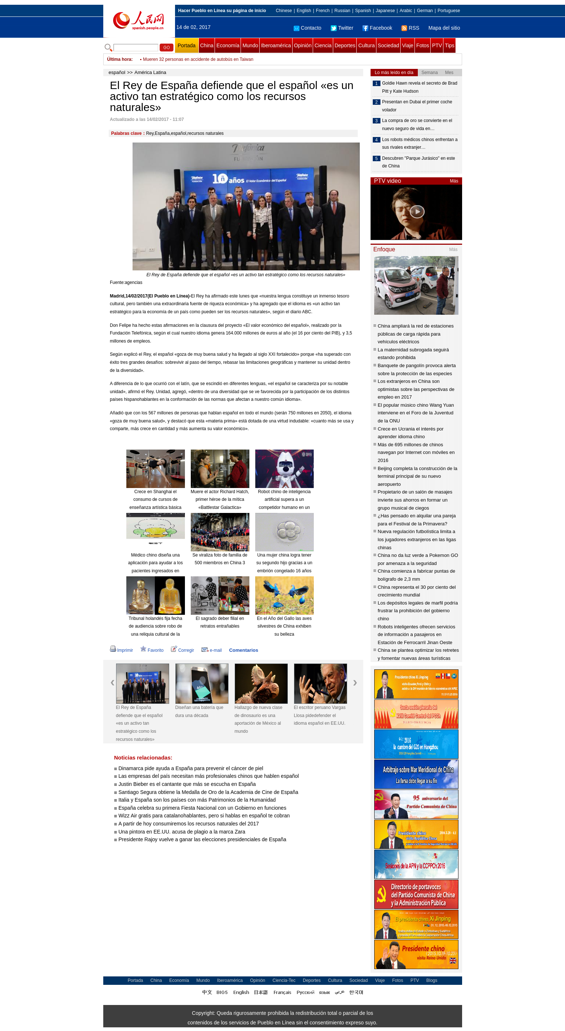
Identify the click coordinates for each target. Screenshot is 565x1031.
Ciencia (323, 45)
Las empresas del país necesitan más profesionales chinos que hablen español (209, 776)
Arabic (405, 10)
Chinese (284, 10)
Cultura (366, 45)
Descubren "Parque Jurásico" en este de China (418, 162)
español (117, 72)
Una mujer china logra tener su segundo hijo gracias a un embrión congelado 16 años (284, 563)
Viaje (407, 45)
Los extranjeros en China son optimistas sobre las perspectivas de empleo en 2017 (416, 389)
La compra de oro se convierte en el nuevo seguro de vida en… (417, 124)
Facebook (377, 28)
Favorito (151, 650)
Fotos (422, 45)
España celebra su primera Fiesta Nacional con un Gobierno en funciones (202, 808)
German (425, 10)
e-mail (211, 650)
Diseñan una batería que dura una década (199, 711)
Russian (342, 10)
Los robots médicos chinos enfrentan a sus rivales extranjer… (420, 143)
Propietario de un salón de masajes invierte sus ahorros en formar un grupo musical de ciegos (415, 499)
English (304, 10)
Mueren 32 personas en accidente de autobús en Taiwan (198, 59)
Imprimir (121, 650)
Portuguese (449, 10)
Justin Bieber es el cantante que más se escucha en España (187, 784)
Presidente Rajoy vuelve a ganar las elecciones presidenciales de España (202, 839)
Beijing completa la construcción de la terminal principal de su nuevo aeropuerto (418, 476)
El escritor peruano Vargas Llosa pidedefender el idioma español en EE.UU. (320, 715)
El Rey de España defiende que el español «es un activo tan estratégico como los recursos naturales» (139, 723)
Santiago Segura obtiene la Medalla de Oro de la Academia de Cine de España (208, 792)
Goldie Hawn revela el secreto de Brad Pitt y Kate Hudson (419, 87)
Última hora (119, 59)
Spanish (363, 10)
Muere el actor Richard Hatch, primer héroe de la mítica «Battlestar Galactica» (220, 499)
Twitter (342, 28)
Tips (449, 45)
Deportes (345, 45)
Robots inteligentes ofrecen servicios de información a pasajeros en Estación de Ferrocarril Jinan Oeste (417, 634)
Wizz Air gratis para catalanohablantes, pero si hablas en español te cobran (204, 815)
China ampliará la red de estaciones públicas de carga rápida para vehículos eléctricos (416, 333)
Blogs (431, 980)
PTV (437, 45)
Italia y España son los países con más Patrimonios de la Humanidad (197, 800)
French (323, 10)
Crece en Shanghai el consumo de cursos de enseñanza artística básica (155, 499)
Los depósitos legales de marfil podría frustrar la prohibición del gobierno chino (418, 610)
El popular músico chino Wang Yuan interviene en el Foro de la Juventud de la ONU (416, 413)
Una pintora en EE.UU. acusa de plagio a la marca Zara (182, 832)
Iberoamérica (276, 45)
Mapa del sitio (444, 28)
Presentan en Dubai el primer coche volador (417, 105)
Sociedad (388, 45)
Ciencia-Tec (283, 980)
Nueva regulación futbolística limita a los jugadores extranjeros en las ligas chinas (417, 539)
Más (454, 181)
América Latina (150, 72)
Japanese (385, 10)
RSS (410, 28)
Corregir (182, 650)
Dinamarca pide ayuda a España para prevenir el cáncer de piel (191, 768)
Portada (187, 45)
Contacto (307, 28)
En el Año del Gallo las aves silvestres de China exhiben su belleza (284, 626)
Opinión (303, 45)
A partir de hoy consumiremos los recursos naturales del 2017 (189, 824)
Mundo (250, 45)
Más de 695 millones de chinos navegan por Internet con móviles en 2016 (416, 452)
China (207, 45)
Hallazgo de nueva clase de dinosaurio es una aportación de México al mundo (259, 719)
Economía (227, 45)
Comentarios (243, 650)
